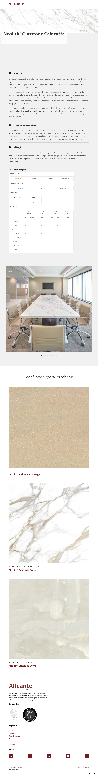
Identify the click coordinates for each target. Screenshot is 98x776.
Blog (10, 742)
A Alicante (12, 739)
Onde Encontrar (14, 736)
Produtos (12, 733)
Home (11, 730)
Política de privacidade (83, 767)
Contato (12, 745)
